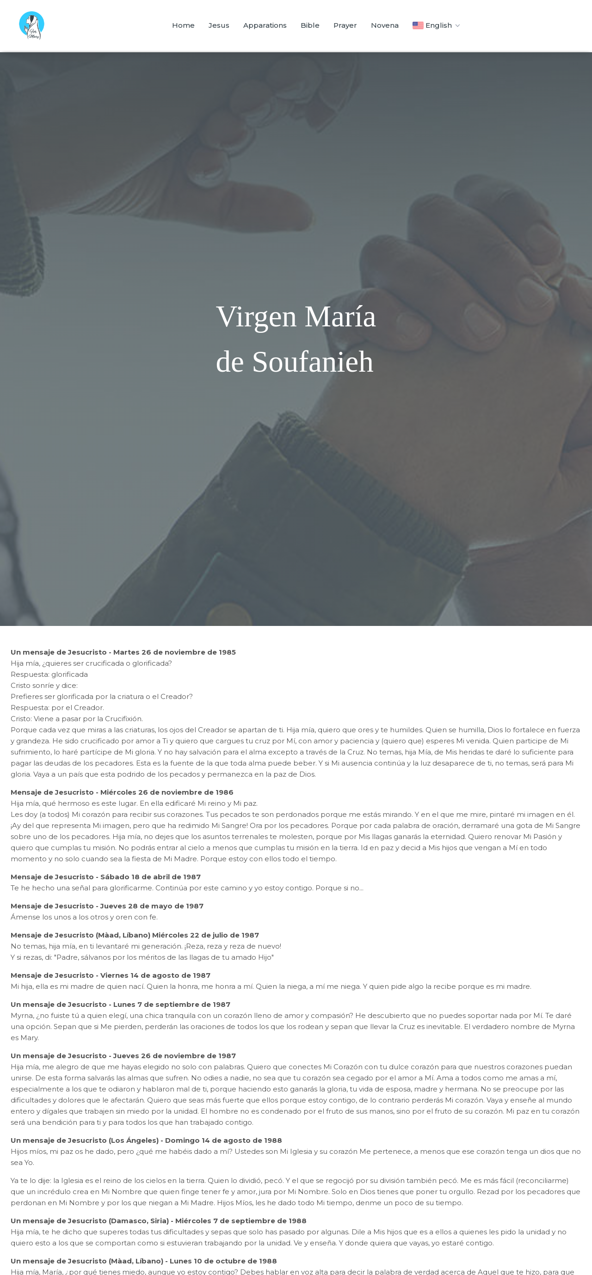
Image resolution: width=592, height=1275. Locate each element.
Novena (385, 25)
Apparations (265, 25)
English (437, 25)
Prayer (345, 25)
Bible (310, 25)
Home (183, 25)
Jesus (219, 25)
